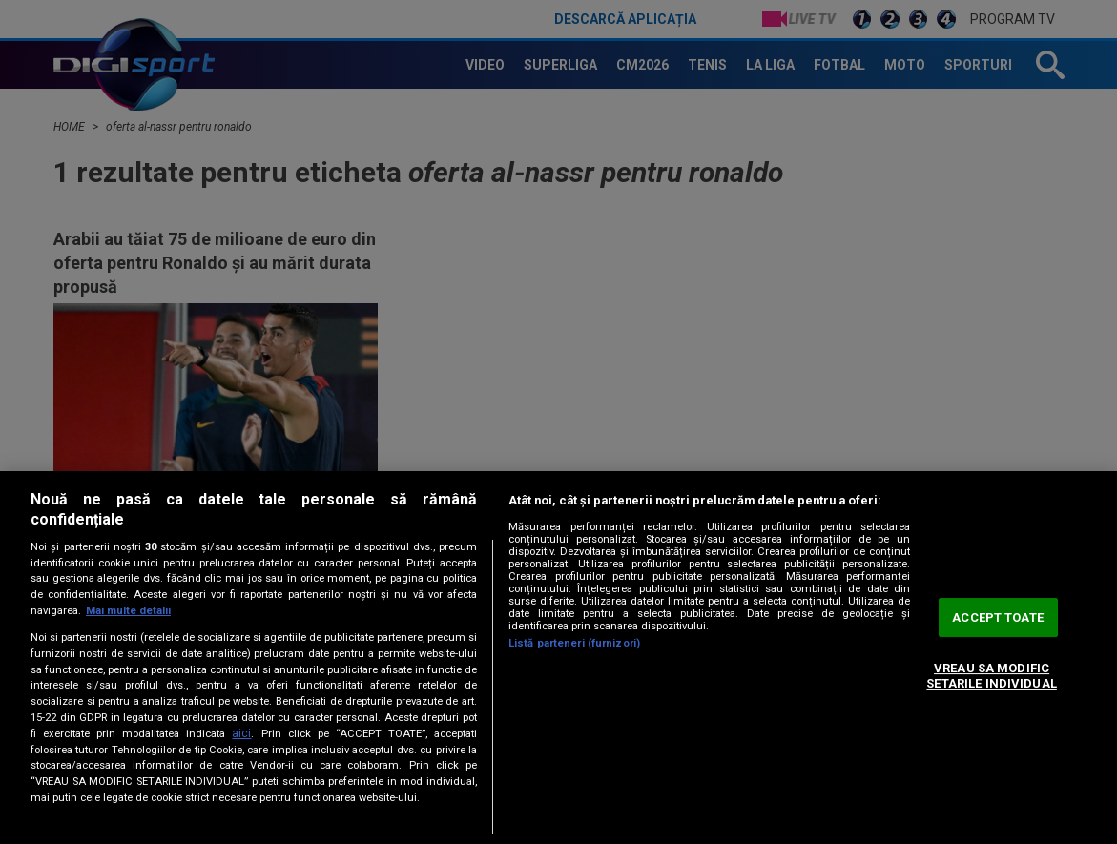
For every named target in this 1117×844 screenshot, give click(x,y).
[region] (558, 657)
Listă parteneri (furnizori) (574, 643)
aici (241, 733)
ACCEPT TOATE (998, 617)
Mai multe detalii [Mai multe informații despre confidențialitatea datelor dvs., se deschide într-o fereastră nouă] (128, 611)
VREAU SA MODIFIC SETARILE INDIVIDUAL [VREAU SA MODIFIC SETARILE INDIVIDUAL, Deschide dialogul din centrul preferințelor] (991, 675)
